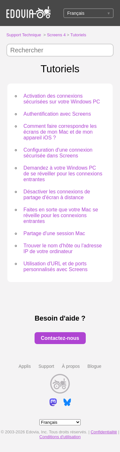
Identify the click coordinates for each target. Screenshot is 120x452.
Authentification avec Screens (57, 114)
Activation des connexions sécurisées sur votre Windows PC (61, 98)
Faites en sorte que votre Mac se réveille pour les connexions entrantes (60, 215)
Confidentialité (104, 432)
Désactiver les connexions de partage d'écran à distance (56, 194)
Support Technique (23, 34)
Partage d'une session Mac (54, 233)
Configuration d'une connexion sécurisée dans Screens (57, 152)
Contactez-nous (60, 338)
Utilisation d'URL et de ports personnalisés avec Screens (55, 266)
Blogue (94, 366)
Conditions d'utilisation (60, 436)
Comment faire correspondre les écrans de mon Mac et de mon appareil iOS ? (60, 131)
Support (46, 366)
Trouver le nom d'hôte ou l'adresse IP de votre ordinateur (62, 248)
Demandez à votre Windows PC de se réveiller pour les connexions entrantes (62, 173)
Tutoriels (78, 34)
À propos (71, 366)
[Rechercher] (60, 50)
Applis (25, 366)
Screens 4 (56, 34)
